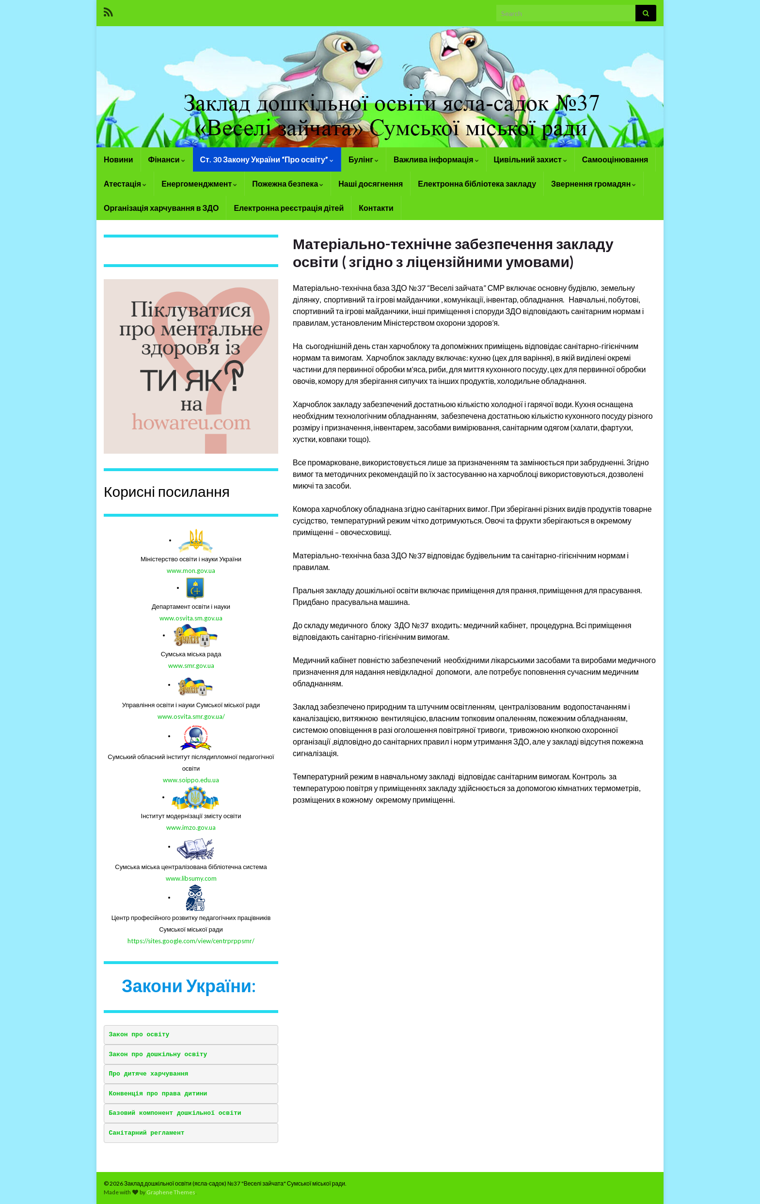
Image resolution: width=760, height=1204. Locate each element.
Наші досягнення (370, 183)
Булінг (363, 159)
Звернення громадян (593, 183)
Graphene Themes (170, 1192)
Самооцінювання (615, 159)
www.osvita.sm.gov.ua (190, 618)
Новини (118, 159)
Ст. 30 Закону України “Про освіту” (266, 159)
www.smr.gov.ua (191, 665)
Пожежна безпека (287, 183)
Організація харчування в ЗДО (161, 207)
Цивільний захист (530, 159)
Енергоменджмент (199, 183)
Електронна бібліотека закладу (477, 183)
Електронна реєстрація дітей (289, 207)
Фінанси (166, 159)
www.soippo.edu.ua (191, 780)
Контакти (376, 207)
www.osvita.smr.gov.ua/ (191, 716)
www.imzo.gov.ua (191, 827)
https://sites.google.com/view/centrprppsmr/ (190, 941)
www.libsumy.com (191, 878)
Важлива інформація (436, 159)
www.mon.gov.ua (191, 570)
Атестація (125, 183)
